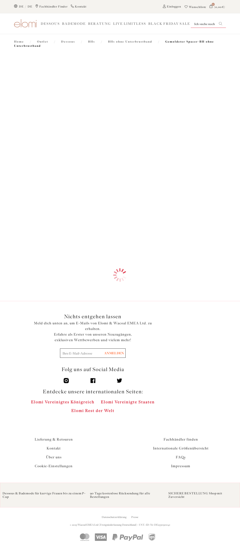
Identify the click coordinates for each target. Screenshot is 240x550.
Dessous (50, 24)
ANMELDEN (114, 353)
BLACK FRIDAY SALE (169, 24)
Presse (134, 517)
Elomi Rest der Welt (92, 410)
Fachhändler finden (181, 439)
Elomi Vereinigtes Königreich (62, 402)
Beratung (99, 24)
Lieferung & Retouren (54, 439)
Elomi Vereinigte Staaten (128, 402)
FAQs (181, 457)
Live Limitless (129, 24)
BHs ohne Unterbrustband (130, 41)
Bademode (74, 24)
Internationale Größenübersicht (181, 448)
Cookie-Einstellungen (54, 466)
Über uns (54, 457)
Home (19, 41)
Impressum (180, 466)
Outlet (42, 41)
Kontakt (54, 448)
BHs (91, 41)
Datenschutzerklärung (114, 517)
